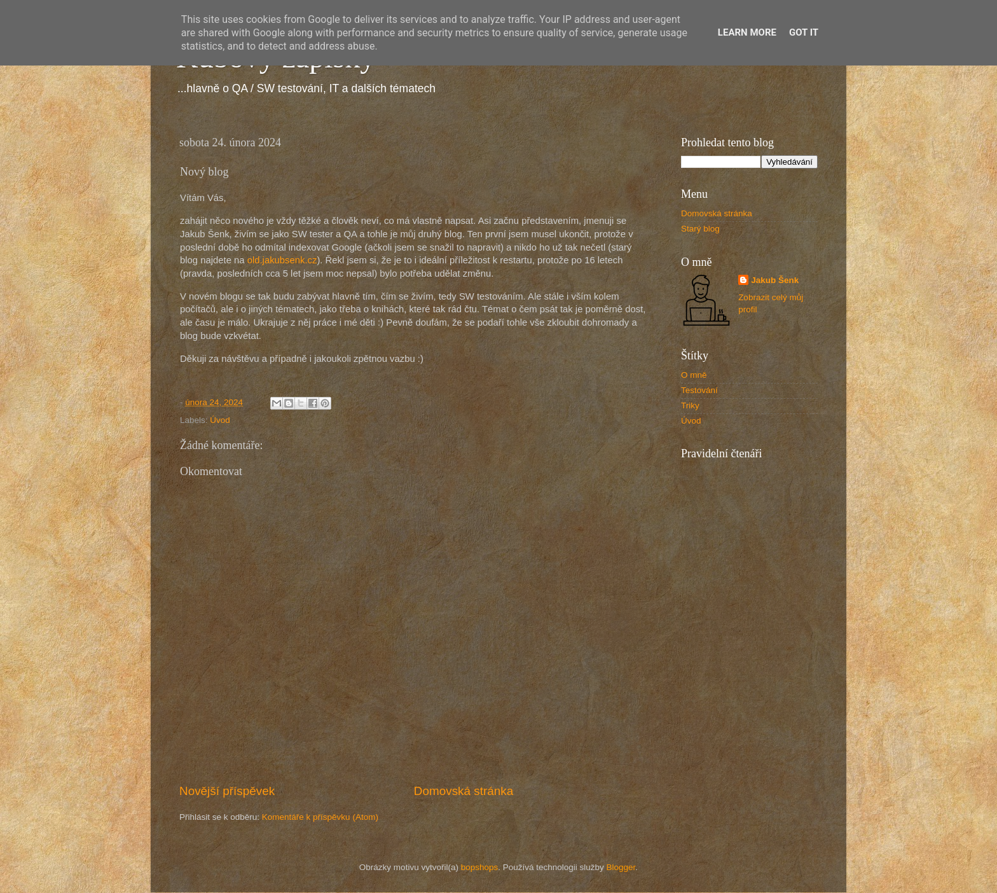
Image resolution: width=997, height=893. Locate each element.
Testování (699, 390)
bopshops (479, 867)
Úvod (220, 420)
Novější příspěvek (227, 791)
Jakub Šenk (775, 280)
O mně (694, 375)
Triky (690, 405)
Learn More (747, 32)
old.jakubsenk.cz (282, 260)
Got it (803, 32)
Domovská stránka (463, 791)
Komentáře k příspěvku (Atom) (320, 817)
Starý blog (700, 228)
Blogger (621, 867)
